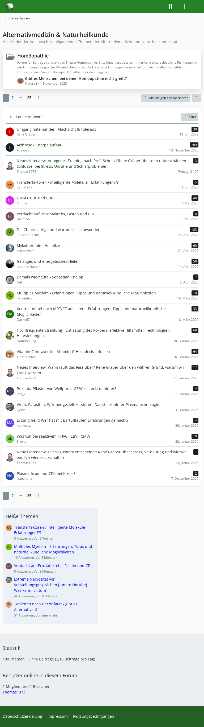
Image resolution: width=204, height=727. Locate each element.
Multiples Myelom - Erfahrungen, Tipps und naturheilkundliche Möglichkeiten (53, 549)
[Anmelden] (183, 6)
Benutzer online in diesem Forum (40, 675)
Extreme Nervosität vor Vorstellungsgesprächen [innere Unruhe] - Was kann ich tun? (52, 585)
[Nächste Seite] (39, 98)
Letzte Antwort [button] (29, 116)
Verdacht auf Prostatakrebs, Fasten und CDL (53, 565)
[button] (196, 98)
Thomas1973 (14, 692)
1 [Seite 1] (6, 97)
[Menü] (197, 6)
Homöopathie (33, 55)
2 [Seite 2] (13, 97)
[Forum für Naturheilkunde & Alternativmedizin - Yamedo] (10, 6)
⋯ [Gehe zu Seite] (20, 97)
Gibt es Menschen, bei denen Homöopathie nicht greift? (76, 78)
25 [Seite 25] (29, 97)
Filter (189, 116)
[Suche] (170, 6)
